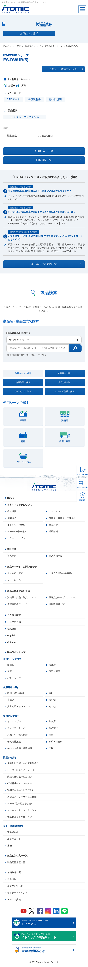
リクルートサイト (16, 538)
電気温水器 (13, 833)
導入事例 (11, 556)
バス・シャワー (15, 679)
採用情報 (53, 532)
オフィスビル (14, 722)
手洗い (10, 700)
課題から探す (65, 382)
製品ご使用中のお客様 (18, 591)
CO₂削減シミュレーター (19, 785)
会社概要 (11, 511)
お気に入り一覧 (82, 487)
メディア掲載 (14, 901)
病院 (51, 736)
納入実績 (11, 549)
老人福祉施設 (14, 742)
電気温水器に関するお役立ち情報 (46, 924)
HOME (10, 498)
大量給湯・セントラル (18, 707)
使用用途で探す (65, 373)
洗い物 (52, 700)
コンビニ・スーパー (17, 729)
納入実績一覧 (55, 556)
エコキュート (14, 840)
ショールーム (14, 580)
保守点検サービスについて (62, 598)
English (11, 636)
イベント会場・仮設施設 (19, 749)
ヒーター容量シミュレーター (22, 771)
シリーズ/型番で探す (65, 391)
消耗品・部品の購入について (22, 598)
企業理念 (11, 518)
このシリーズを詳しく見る (66, 68)
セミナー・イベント (17, 894)
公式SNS (11, 629)
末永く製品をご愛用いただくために (46, 937)
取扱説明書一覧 (57, 605)
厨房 (9, 672)
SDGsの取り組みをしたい (20, 805)
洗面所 (52, 665)
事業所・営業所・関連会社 (62, 518)
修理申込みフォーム (17, 605)
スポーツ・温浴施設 (17, 736)
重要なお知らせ (15, 887)
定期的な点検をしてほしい (20, 791)
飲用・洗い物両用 (16, 694)
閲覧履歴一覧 (59, 160)
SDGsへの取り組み (17, 532)
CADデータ (13, 99)
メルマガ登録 (14, 622)
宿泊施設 (53, 729)
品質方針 (53, 525)
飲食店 (52, 722)
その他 (52, 707)
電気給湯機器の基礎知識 (46, 951)
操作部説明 (55, 99)
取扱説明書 (34, 99)
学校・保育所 (55, 742)
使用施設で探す (23, 382)
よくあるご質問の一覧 (56, 264)
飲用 (51, 694)
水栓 (9, 847)
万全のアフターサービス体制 (22, 798)
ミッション (54, 511)
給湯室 (10, 665)
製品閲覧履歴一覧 (16, 864)
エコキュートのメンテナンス (22, 812)
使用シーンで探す (23, 373)
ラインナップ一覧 (23, 391)
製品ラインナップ (16, 652)
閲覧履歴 (82, 500)
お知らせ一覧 (14, 874)
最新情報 (11, 880)
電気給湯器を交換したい (19, 818)
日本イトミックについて (19, 504)
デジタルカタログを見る (22, 117)
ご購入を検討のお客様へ (61, 573)
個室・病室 (54, 672)
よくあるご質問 (15, 573)
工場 (51, 749)
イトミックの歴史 (16, 525)
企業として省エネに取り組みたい (24, 764)
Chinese (11, 642)
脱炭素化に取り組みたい (19, 778)
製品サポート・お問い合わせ (22, 567)
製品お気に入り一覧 (17, 857)
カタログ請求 (14, 615)
